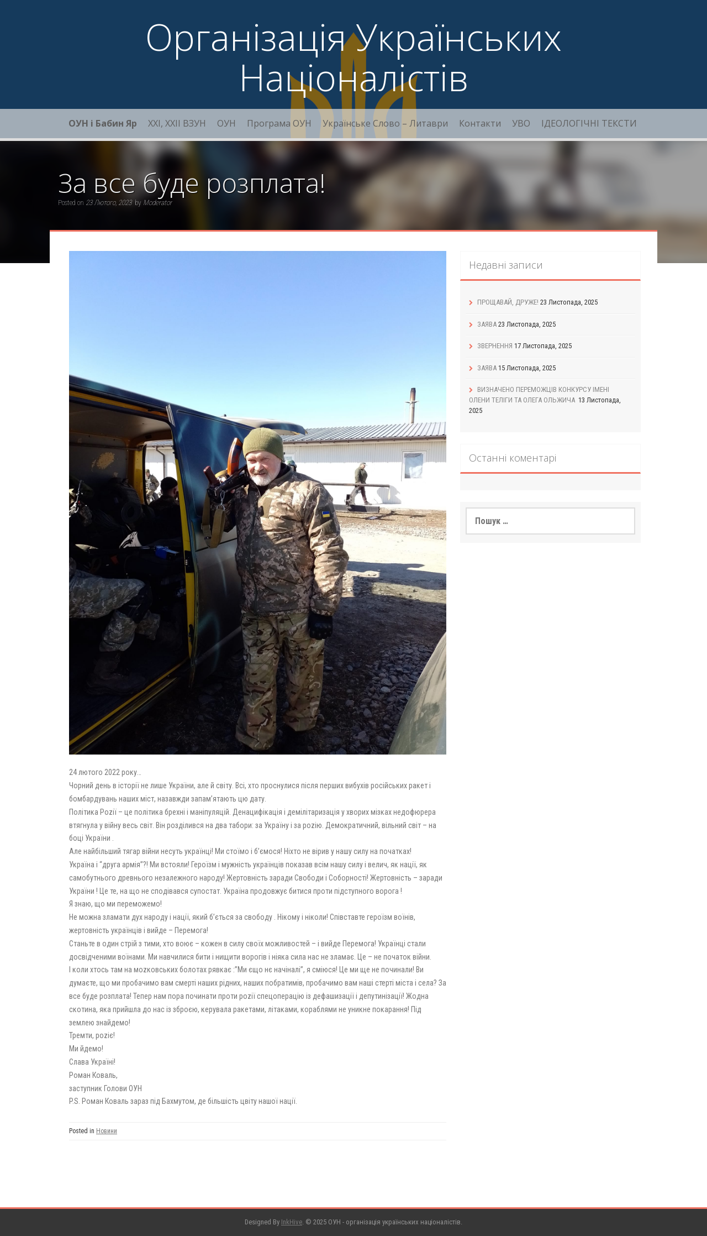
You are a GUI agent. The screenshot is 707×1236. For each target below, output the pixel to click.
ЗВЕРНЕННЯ (495, 346)
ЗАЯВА (487, 324)
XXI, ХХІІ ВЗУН (177, 123)
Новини (106, 1131)
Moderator (157, 202)
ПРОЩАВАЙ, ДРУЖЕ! (508, 302)
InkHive (291, 1222)
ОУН (226, 123)
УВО (521, 123)
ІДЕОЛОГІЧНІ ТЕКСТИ (589, 123)
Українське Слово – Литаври (385, 123)
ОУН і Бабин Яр (102, 123)
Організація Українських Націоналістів (353, 57)
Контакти (480, 123)
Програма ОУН (279, 123)
